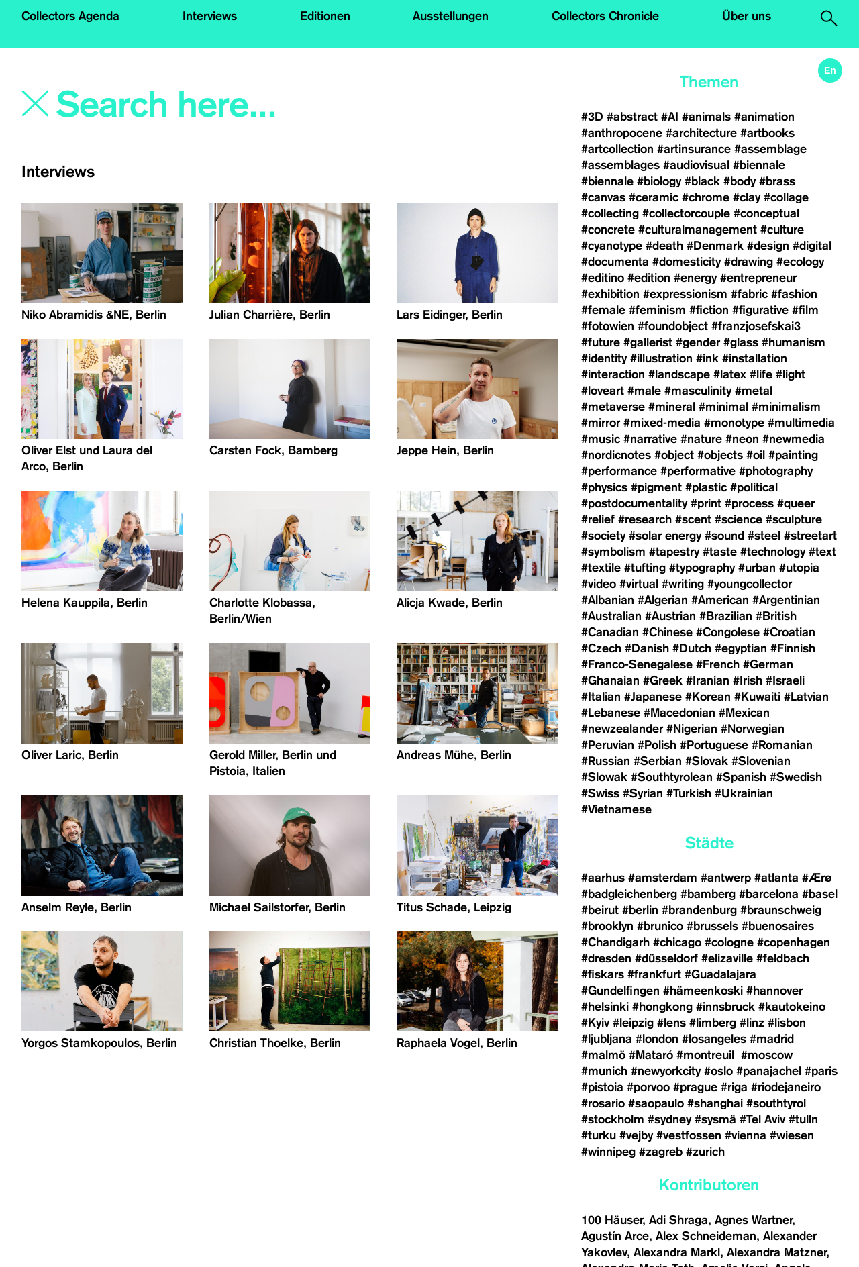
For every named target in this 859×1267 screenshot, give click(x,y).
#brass (777, 181)
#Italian (601, 697)
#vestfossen (688, 1135)
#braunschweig (780, 910)
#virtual (638, 584)
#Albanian (607, 600)
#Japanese (653, 697)
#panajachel (768, 1071)
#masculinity (697, 391)
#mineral (671, 407)
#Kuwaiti (757, 697)
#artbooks (767, 133)
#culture (782, 229)
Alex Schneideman (706, 1236)
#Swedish (796, 777)
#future (600, 342)
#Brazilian (725, 616)
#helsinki (605, 1007)
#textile (601, 568)
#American (720, 600)
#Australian (611, 616)
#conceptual (766, 213)
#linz (752, 1023)
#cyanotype (611, 246)
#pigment (656, 487)
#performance (619, 471)
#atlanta (776, 878)
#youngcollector (749, 584)
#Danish (647, 648)
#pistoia (602, 1087)
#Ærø (816, 878)
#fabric (749, 294)
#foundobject (673, 326)
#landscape (679, 374)
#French (718, 664)
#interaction (613, 374)
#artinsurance (694, 149)
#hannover (774, 990)
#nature (701, 439)
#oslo (718, 1071)
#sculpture (794, 519)
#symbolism (613, 552)
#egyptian (741, 648)
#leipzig (633, 1023)
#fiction (709, 310)
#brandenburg (699, 910)
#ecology (800, 262)
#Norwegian (753, 729)
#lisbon (787, 1023)
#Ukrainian (744, 793)
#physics (604, 487)
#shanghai (715, 1103)
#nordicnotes (616, 455)
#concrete (608, 229)
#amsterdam (662, 878)
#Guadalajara (720, 974)
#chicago (677, 942)
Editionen (325, 16)
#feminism (657, 310)
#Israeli (785, 680)
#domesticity (686, 262)
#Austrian (670, 616)
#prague (695, 1087)
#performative (698, 471)
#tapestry (674, 552)
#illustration (661, 358)
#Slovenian (761, 761)
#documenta (615, 262)
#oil (755, 455)
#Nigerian (691, 729)
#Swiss (600, 793)
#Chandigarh (615, 942)
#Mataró (651, 1055)
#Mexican (744, 713)
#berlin (640, 910)
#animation (764, 117)
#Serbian (658, 761)
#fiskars (602, 974)
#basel (820, 894)
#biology (659, 181)
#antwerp (726, 878)
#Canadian (610, 632)
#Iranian (707, 680)
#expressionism (685, 294)
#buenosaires (778, 926)
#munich (604, 1071)
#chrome (705, 197)
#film (805, 310)
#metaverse (613, 407)
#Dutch (691, 648)
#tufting (645, 568)
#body (739, 181)
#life (761, 374)
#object (674, 455)
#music (600, 439)
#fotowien (607, 326)
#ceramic (653, 197)
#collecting (610, 213)
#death (664, 246)
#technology (772, 552)
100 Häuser (611, 1220)
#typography (702, 568)
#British (776, 616)
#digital (812, 246)
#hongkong (662, 1007)
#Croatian (789, 632)
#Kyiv (595, 1023)
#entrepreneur (758, 278)
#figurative (760, 310)
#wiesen (792, 1135)
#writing (683, 584)
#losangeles (714, 1039)
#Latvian (806, 697)
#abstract (632, 117)
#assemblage (770, 149)
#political (754, 487)
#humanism (793, 342)
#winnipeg (608, 1152)
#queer (796, 503)
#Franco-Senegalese (637, 664)
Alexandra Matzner (776, 1252)
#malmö (603, 1055)
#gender (698, 342)
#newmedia (793, 439)
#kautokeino (791, 1007)
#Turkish (688, 793)
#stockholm (612, 1119)
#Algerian (663, 600)
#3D (592, 117)
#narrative (650, 439)
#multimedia (801, 423)
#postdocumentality (634, 503)
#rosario (603, 1103)
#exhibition (610, 294)
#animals (706, 117)
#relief (598, 519)
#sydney (669, 1119)
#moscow (767, 1055)
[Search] (217, 105)
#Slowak (604, 777)
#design (768, 246)
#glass (740, 342)
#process (749, 503)
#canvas (603, 197)
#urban (757, 568)
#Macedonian (679, 713)
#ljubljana (606, 1039)
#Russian (605, 761)
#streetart (810, 535)
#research (645, 519)
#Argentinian (786, 600)
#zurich (705, 1152)
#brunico (660, 926)
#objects (720, 455)
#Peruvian (607, 745)
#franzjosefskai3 (756, 326)
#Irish (747, 680)
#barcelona (769, 894)
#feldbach (782, 958)
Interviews (210, 16)
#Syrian (643, 793)
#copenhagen (793, 942)
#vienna (745, 1135)
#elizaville (727, 958)
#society (603, 535)
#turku (598, 1135)
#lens (671, 1023)
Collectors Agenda (70, 16)
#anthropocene (621, 133)
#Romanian (782, 745)
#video (598, 584)
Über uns (746, 16)
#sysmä (715, 1119)
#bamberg (708, 894)
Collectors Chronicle (605, 16)
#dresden (606, 958)
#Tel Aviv (762, 1119)
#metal (753, 391)
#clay (746, 197)
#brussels (712, 926)
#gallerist (647, 342)
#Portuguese (714, 745)
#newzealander (622, 729)
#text (822, 552)
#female (603, 310)
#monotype (734, 423)
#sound (724, 535)
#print (706, 503)
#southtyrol (776, 1103)
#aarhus (603, 878)
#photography (776, 471)
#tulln (803, 1119)
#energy (695, 278)
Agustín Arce (615, 1236)
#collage (786, 197)
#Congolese (728, 632)
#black (702, 181)
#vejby (636, 1135)
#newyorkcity (666, 1071)
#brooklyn (607, 926)
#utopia (799, 568)
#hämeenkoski (703, 990)
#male (644, 391)
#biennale (759, 165)
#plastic (706, 487)
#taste (720, 552)
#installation (754, 358)
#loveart (602, 391)
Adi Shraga (678, 1220)
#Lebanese (610, 713)
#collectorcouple (686, 213)
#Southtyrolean (672, 777)
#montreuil (707, 1055)
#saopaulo (656, 1103)
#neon (742, 439)
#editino (602, 278)
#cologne (729, 942)
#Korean (708, 697)
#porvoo (648, 1087)
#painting (793, 455)
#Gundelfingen (620, 990)
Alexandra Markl (677, 1252)
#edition (648, 278)
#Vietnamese (616, 809)
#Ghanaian (610, 680)
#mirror (600, 423)
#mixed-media (662, 423)
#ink (707, 358)
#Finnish (792, 648)
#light (790, 374)
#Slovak (706, 761)
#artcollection (617, 149)
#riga (734, 1087)
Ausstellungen (451, 16)
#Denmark (715, 246)
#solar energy (665, 535)
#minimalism (786, 407)
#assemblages (620, 165)
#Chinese (667, 632)
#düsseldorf (666, 958)
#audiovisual (696, 165)
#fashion (794, 294)
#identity (604, 358)
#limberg (712, 1023)
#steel (764, 535)
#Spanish (741, 777)
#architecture (701, 133)
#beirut (600, 910)
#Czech (601, 648)
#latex (729, 374)
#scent (693, 519)
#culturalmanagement (697, 229)
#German (768, 664)
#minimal (723, 407)
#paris (821, 1071)
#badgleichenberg (629, 894)
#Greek (663, 680)
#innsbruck (725, 1007)
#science (738, 519)
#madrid (772, 1039)
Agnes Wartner (753, 1220)
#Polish (657, 745)
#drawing (748, 262)
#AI (669, 117)
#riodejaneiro (786, 1087)
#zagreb (661, 1152)
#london (657, 1039)
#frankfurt (654, 974)
